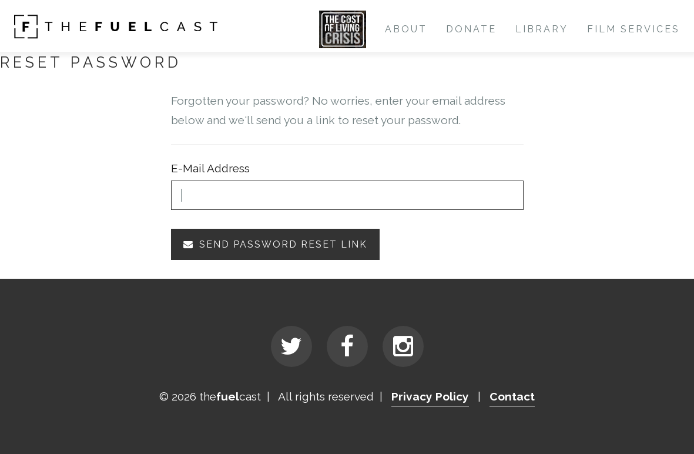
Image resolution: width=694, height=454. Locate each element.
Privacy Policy (430, 396)
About (406, 29)
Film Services (633, 29)
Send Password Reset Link (275, 244)
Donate (471, 29)
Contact (512, 396)
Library (541, 29)
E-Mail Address (210, 168)
